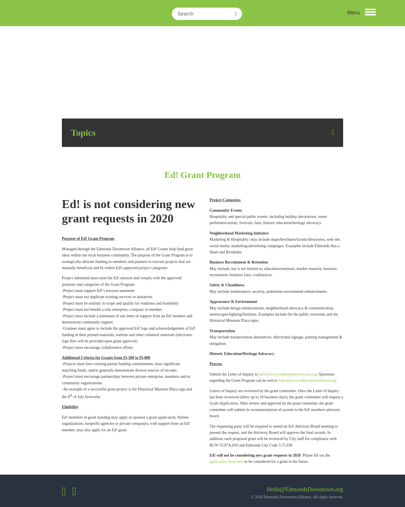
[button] (361, 14)
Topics (83, 133)
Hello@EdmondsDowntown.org (305, 489)
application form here (227, 461)
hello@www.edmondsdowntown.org (288, 374)
